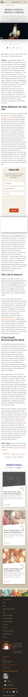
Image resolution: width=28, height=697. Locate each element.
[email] (20, 48)
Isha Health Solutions (8, 630)
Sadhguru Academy (8, 618)
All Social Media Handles (9, 695)
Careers (5, 637)
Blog (4, 602)
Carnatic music (5, 117)
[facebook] (10, 48)
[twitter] (14, 48)
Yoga (4, 612)
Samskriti (5, 624)
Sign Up (13, 210)
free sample (15, 447)
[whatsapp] (7, 48)
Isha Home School (7, 621)
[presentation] (14, 207)
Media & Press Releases (9, 608)
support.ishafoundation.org (11, 665)
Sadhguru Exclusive (8, 615)
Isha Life (5, 627)
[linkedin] (17, 48)
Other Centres (6, 668)
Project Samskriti (7, 633)
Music (4, 605)
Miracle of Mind (7, 599)
